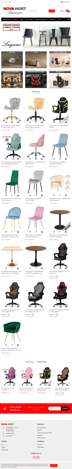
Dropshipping (40, 447)
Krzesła (16, 19)
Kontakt (3, 447)
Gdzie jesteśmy (4, 449)
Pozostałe (52, 19)
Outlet (59, 19)
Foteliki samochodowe (41, 19)
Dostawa (39, 430)
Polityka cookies (41, 437)
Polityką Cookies (22, 464)
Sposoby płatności (41, 427)
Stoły (21, 19)
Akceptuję (53, 465)
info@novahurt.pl (10, 433)
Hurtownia (39, 444)
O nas (2, 444)
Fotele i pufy (29, 19)
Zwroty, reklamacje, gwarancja (44, 432)
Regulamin (39, 435)
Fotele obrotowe (7, 19)
